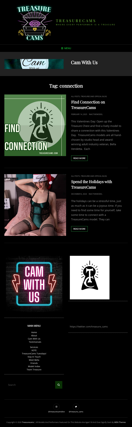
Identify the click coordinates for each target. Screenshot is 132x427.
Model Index (34, 366)
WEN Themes (120, 422)
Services (34, 347)
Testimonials (35, 342)
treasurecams (76, 20)
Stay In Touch (34, 356)
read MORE (80, 159)
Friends (34, 363)
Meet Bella (34, 360)
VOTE (34, 350)
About (34, 335)
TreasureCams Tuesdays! (34, 353)
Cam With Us (34, 338)
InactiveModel (96, 114)
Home (34, 332)
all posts (75, 96)
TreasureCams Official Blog (94, 96)
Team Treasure (34, 369)
